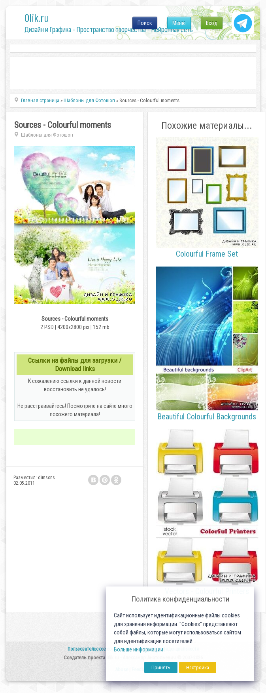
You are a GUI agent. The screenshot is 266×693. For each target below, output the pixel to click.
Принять (160, 667)
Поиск (145, 23)
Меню (179, 23)
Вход (211, 23)
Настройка (197, 667)
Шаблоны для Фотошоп (47, 135)
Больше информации (138, 649)
